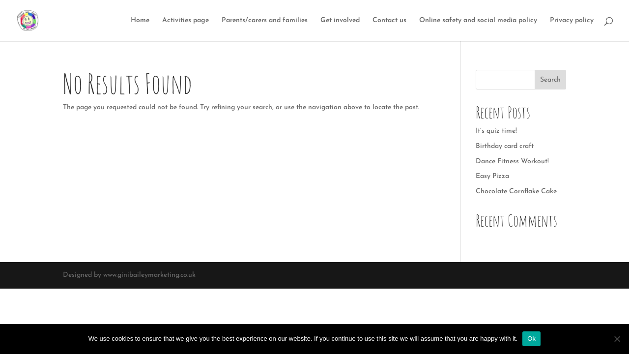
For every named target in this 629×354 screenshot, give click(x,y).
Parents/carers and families (265, 20)
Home (140, 20)
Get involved (340, 20)
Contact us (389, 20)
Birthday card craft (505, 146)
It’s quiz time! (496, 131)
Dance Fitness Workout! (512, 161)
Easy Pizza (492, 176)
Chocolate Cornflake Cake (516, 191)
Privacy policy (572, 20)
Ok (531, 338)
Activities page (185, 20)
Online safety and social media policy (478, 20)
